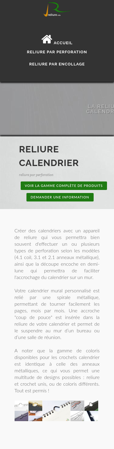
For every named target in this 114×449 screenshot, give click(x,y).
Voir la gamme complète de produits (64, 186)
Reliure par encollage (57, 64)
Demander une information (60, 197)
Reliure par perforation (57, 52)
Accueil (57, 43)
